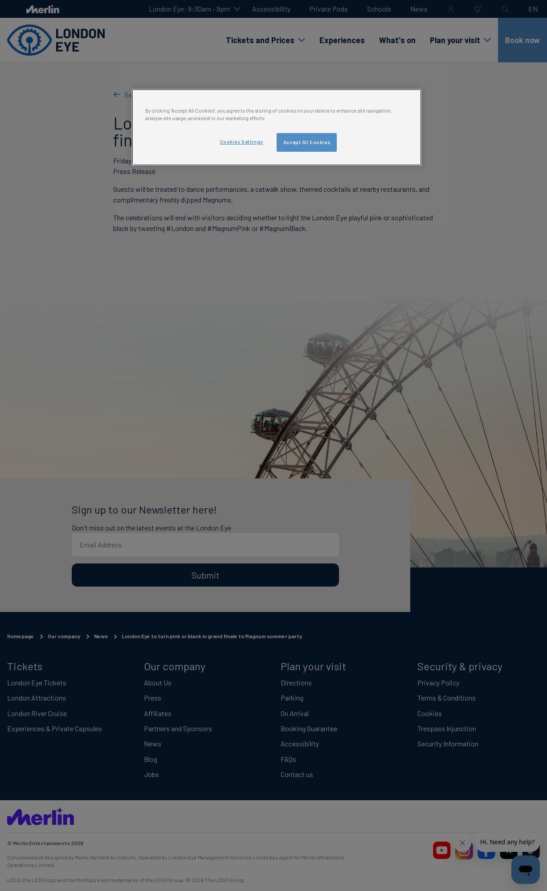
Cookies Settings (241, 142)
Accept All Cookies (306, 142)
